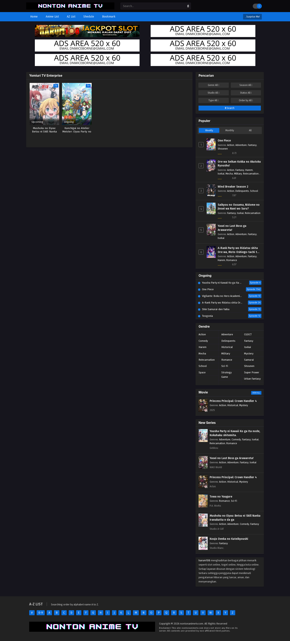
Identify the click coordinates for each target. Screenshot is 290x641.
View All (256, 393)
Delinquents (242, 190)
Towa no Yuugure (221, 496)
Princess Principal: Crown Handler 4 (233, 401)
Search (230, 108)
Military (238, 173)
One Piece (224, 140)
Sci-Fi (224, 365)
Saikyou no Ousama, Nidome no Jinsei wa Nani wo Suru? (239, 207)
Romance (231, 260)
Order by (246, 100)
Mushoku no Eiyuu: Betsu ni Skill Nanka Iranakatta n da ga (235, 517)
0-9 (40, 612)
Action (230, 145)
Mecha (229, 173)
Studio (213, 93)
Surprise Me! (252, 16)
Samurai (249, 359)
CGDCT (248, 334)
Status (246, 93)
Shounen (223, 148)
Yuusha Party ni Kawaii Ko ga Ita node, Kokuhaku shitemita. (235, 433)
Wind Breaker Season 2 (233, 186)
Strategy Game (226, 374)
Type (213, 100)
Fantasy (252, 145)
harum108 (204, 560)
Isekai (221, 173)
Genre (213, 85)
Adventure (241, 145)
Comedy (203, 340)
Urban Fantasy (252, 378)
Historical (227, 347)
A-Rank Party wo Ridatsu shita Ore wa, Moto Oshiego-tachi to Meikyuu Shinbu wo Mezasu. (238, 250)
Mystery (248, 353)
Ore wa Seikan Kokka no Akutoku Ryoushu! (239, 163)
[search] (188, 6)
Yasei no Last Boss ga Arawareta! (232, 228)
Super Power (251, 372)
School (254, 190)
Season (245, 85)
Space (202, 372)
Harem (249, 169)
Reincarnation (251, 173)
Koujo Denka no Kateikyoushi (229, 539)
